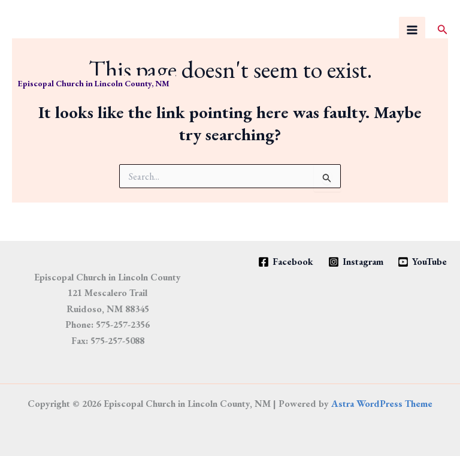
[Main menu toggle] (412, 30)
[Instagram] (355, 261)
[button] (442, 30)
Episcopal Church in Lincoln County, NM (94, 83)
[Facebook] (285, 261)
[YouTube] (422, 261)
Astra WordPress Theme (381, 403)
